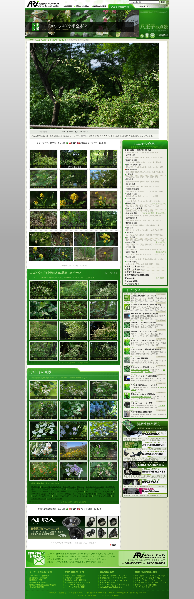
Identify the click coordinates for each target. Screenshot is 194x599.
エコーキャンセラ (142, 582)
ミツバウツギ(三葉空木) (90, 489)
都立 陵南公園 (131, 218)
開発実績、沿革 (35, 580)
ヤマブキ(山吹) (73, 489)
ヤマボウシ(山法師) (39, 494)
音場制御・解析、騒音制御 (141, 397)
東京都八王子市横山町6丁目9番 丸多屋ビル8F (128, 593)
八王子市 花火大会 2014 (134, 266)
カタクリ (80, 487)
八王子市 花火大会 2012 (134, 272)
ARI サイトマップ (76, 593)
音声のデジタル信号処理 (140, 370)
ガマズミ (52, 494)
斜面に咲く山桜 (69, 487)
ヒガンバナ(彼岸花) (61, 496)
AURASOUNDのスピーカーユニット (114, 585)
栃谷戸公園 (146, 203)
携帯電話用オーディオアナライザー (114, 578)
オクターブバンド (142, 580)
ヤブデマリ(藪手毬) (59, 491)
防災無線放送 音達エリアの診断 (77, 582)
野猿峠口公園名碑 (54, 499)
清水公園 (129, 228)
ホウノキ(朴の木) (106, 491)
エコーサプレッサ (159, 582)
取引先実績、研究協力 (38, 578)
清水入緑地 (130, 184)
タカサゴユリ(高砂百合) (42, 496)
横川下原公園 (131, 223)
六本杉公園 (146, 242)
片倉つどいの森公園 (134, 208)
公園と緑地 (52, 40)
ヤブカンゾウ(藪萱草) (106, 494)
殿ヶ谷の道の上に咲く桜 (51, 487)
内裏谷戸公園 (131, 194)
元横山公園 (130, 247)
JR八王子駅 (145, 278)
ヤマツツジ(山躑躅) (76, 491)
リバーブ (148, 372)
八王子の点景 (40, 40)
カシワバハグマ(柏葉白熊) (81, 496)
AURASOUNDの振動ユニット (112, 587)
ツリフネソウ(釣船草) (102, 496)
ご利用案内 (52, 593)
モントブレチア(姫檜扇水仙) (84, 494)
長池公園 (129, 179)
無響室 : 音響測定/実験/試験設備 (42, 585)
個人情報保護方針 (36, 587)
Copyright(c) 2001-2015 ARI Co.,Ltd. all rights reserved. (97, 595)
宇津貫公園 (130, 199)
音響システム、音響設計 (75, 576)
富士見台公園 (131, 160)
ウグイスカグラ (44, 489)
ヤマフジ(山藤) (91, 491)
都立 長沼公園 (131, 169)
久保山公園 (130, 257)
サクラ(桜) (35, 487)
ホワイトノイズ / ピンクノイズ (147, 578)
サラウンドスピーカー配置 (146, 585)
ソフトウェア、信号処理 (75, 585)
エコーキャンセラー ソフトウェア (113, 576)
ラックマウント (158, 580)
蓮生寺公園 (130, 155)
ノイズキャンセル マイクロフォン (113, 580)
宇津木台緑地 (131, 262)
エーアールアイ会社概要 (39, 576)
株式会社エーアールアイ (96, 593)
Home (30, 40)
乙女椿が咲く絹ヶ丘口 (95, 487)
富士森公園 (130, 237)
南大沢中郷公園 (132, 189)
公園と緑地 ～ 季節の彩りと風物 (138, 150)
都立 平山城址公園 (133, 165)
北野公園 (129, 174)
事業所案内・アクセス (38, 582)
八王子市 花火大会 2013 (134, 269)
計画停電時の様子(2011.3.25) (137, 275)
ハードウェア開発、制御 (75, 587)
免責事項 (63, 593)
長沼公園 (62, 40)
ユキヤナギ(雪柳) (59, 489)
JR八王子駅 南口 (132, 284)
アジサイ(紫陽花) (64, 494)
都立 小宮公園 (146, 252)
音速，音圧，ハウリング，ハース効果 (150, 576)
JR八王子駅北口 (131, 281)
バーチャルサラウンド (144, 587)
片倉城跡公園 (146, 213)
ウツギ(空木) (44, 491)
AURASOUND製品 (107, 582)
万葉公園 (129, 232)
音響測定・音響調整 (73, 578)
